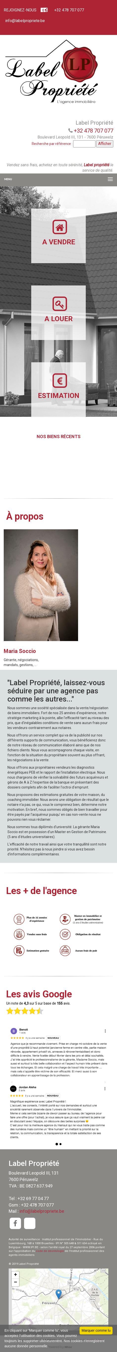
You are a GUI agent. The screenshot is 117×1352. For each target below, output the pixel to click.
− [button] (15, 1282)
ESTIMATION (58, 386)
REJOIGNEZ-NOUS (20, 10)
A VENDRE (58, 232)
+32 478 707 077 (68, 10)
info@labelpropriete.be (24, 20)
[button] (12, 1081)
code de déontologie (50, 1251)
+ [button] (15, 1275)
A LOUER (58, 309)
